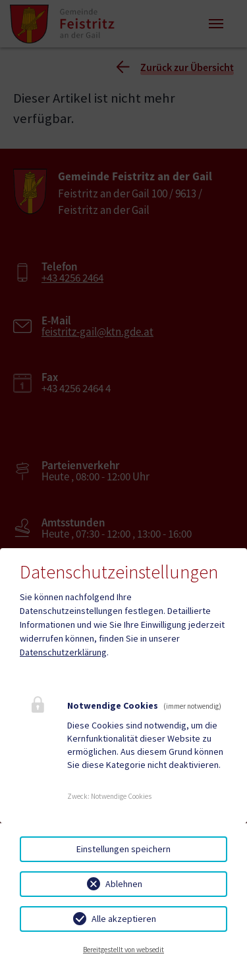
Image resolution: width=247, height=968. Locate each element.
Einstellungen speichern (123, 849)
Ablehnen (123, 884)
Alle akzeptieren (124, 919)
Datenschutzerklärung (63, 652)
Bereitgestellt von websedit (123, 949)
